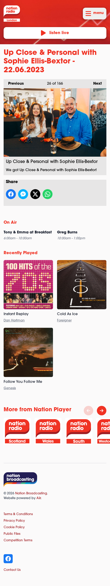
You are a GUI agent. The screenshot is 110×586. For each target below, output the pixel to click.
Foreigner (64, 320)
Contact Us (12, 570)
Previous (14, 82)
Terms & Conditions (18, 514)
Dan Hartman (14, 320)
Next (95, 82)
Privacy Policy (14, 521)
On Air (10, 223)
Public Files (12, 534)
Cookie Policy (14, 527)
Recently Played (21, 253)
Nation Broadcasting (31, 493)
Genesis (10, 388)
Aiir (38, 498)
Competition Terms (18, 540)
